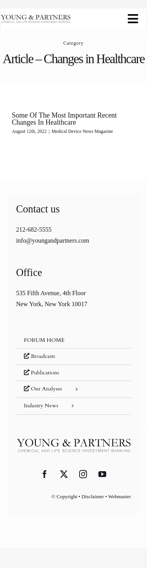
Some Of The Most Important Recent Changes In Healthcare (64, 118)
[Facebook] (44, 474)
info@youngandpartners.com (52, 240)
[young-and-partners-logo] (35, 17)
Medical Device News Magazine (82, 131)
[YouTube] (102, 474)
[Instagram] (83, 474)
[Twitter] (63, 474)
